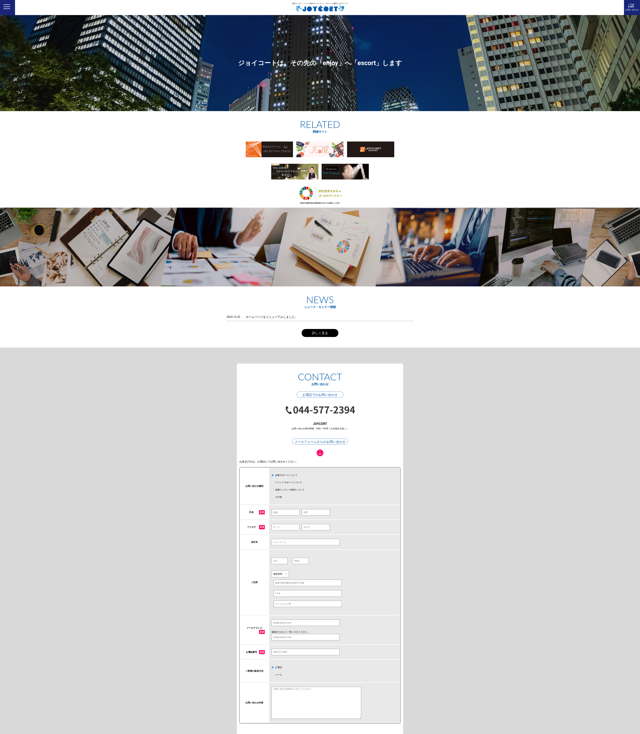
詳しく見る (320, 333)
